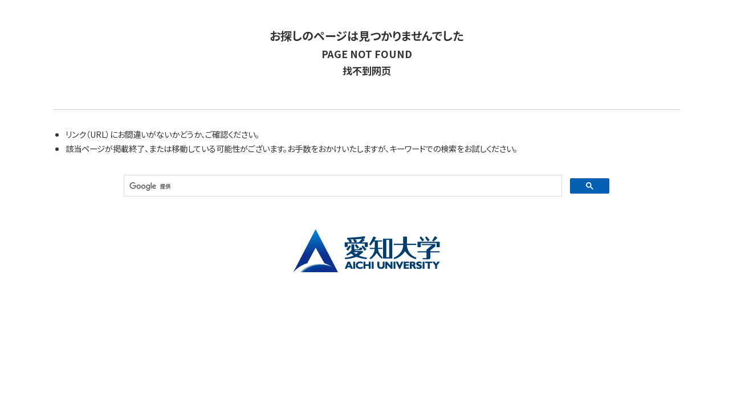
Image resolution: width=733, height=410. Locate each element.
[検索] (341, 186)
